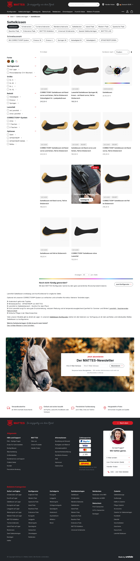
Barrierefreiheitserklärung (63, 452)
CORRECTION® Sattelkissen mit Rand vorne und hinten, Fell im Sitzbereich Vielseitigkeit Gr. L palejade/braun (54, 95)
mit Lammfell (17, 110)
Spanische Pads (118, 27)
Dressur (15, 100)
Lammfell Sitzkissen (120, 533)
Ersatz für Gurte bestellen (15, 444)
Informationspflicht (61, 448)
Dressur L (49, 40)
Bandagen (10, 537)
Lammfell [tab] (11, 107)
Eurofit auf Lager (12, 498)
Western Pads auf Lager (14, 516)
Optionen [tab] (11, 131)
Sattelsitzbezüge (119, 494)
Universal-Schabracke (66, 31)
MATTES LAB (106, 31)
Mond (51, 523)
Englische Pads (33, 494)
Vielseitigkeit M (76, 40)
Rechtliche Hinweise (61, 455)
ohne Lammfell (18, 114)
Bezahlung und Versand (62, 441)
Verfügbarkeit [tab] (13, 66)
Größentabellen (12, 455)
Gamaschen (32, 530)
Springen (16, 103)
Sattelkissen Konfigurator (59, 317)
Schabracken (26, 27)
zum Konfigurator (123, 284)
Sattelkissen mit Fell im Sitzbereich (53, 253)
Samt (14, 134)
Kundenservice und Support (15, 459)
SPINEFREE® (17, 138)
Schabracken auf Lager (14, 494)
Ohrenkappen (32, 533)
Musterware (10, 530)
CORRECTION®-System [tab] (17, 118)
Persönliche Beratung (13, 469)
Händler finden (35, 448)
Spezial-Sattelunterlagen (88, 31)
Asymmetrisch (54, 516)
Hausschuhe (118, 530)
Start (12, 17)
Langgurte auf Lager (13, 509)
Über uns (34, 441)
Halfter (9, 540)
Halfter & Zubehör (119, 502)
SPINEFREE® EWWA (108, 40)
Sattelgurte (85, 200)
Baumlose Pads (33, 509)
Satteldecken (77, 27)
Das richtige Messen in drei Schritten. (20, 325)
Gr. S (14, 80)
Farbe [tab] (9, 58)
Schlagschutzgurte (55, 505)
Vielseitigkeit (17, 97)
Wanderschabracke (61, 27)
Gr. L (14, 86)
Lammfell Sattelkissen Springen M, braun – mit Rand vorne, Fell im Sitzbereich (84, 95)
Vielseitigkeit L (91, 40)
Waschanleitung (12, 452)
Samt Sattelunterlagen (14, 533)
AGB (56, 459)
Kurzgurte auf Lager (13, 505)
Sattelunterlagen (22, 17)
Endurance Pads (29, 31)
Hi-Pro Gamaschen (98, 510)
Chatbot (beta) (11, 462)
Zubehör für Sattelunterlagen (123, 512)
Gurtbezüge (117, 498)
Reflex (14, 144)
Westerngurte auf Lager (14, 512)
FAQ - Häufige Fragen (14, 441)
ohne (14, 121)
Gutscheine (117, 526)
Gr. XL (14, 89)
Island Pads (90, 27)
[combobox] (84, 5)
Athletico (52, 519)
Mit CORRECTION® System (19, 40)
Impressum (58, 462)
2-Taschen (16, 127)
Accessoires (118, 509)
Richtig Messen (11, 448)
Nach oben (122, 423)
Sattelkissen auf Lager (14, 502)
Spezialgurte (32, 526)
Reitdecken (31, 537)
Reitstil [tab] (10, 93)
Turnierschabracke (42, 27)
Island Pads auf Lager (13, 526)
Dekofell (116, 519)
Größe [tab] (9, 77)
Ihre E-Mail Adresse (73, 366)
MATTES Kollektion (46, 31)
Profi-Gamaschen (98, 506)
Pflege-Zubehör (119, 505)
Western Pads (103, 27)
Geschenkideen (119, 523)
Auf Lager (16, 69)
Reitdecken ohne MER (99, 494)
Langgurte (31, 519)
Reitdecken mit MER (99, 498)
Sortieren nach (107, 52)
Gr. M (14, 83)
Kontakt (9, 466)
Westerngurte (32, 523)
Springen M (62, 40)
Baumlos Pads (14, 31)
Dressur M (37, 40)
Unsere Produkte (36, 444)
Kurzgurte (31, 516)
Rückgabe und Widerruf (62, 444)
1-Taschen (16, 124)
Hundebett (117, 516)
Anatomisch (53, 512)
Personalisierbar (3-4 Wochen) (23, 73)
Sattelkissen (13, 27)
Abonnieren (116, 366)
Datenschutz (59, 466)
